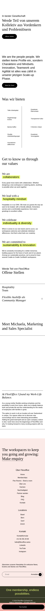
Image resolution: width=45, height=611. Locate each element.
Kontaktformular (22, 536)
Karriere (22, 487)
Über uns (22, 484)
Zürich (22, 524)
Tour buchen (23, 607)
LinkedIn (22, 545)
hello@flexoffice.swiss (22, 542)
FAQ (22, 499)
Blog (22, 496)
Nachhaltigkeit (22, 490)
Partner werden (22, 493)
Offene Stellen (9, 36)
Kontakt (22, 503)
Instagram (22, 551)
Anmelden (36, 574)
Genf (22, 521)
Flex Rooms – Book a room (22, 481)
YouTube (22, 548)
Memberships (22, 477)
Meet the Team (9, 85)
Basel (22, 514)
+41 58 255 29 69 (22, 539)
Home (22, 474)
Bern (22, 518)
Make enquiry (12, 459)
